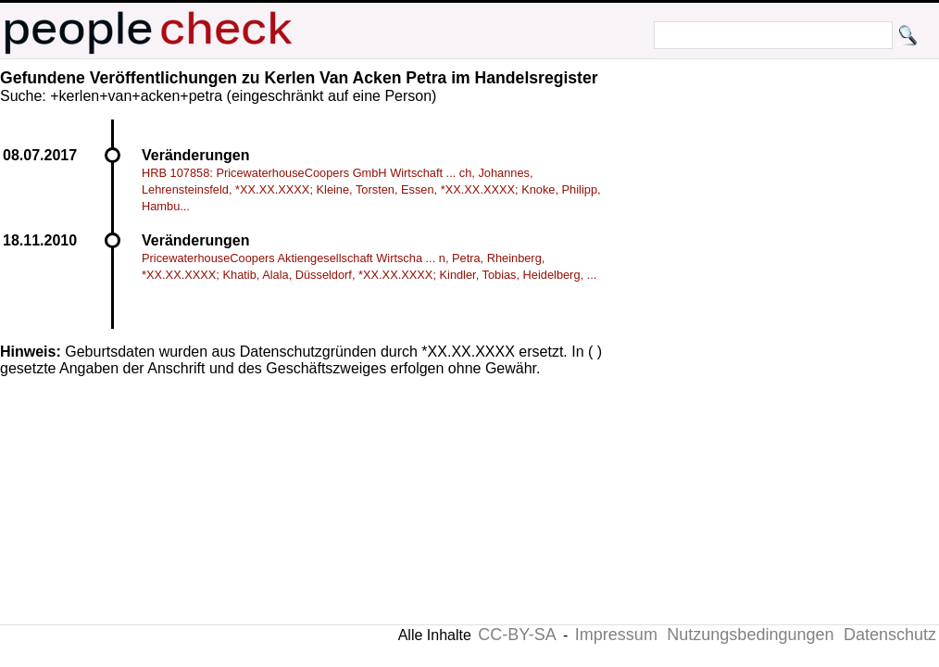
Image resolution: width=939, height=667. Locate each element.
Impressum (616, 634)
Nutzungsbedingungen (750, 634)
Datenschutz (890, 634)
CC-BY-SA (517, 634)
